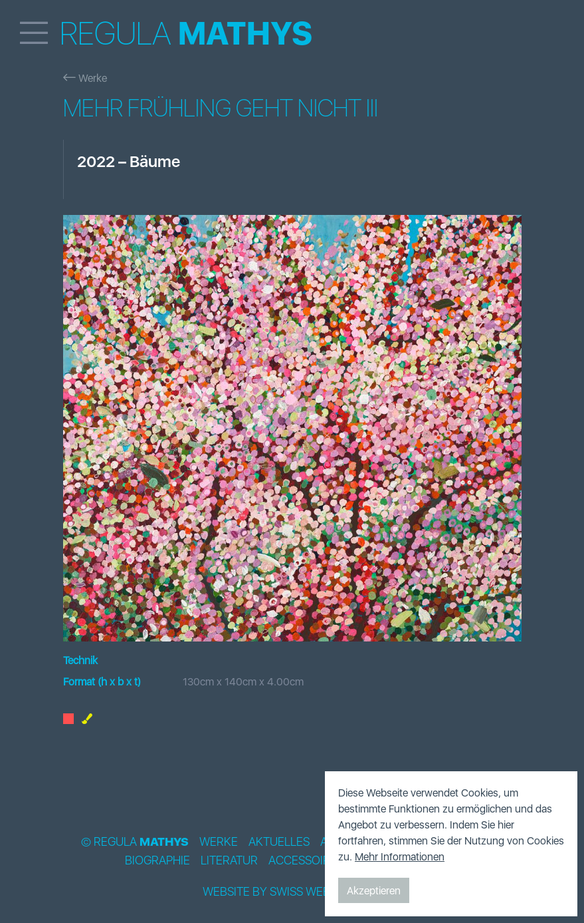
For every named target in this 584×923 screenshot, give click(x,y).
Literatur (229, 860)
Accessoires (305, 860)
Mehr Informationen (399, 856)
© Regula (135, 842)
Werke (85, 78)
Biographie (157, 860)
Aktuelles (279, 842)
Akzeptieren (374, 890)
